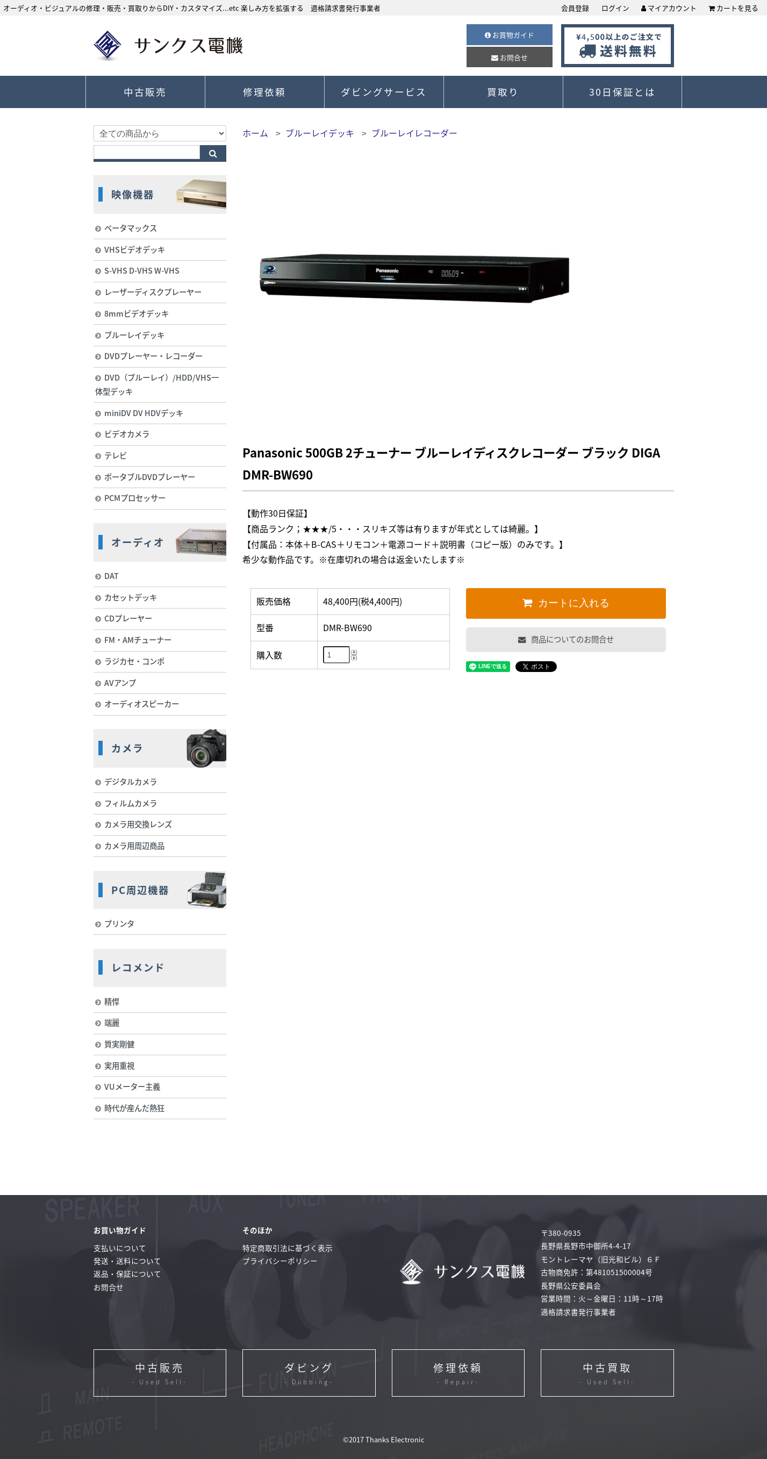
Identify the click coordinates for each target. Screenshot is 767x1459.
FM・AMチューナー (137, 640)
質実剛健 (119, 1044)
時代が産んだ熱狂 (134, 1108)
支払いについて (120, 1247)
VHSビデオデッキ (134, 249)
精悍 (111, 1001)
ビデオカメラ (126, 434)
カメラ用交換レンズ (138, 824)
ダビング (309, 1374)
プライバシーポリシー (280, 1260)
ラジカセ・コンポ (134, 661)
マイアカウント (669, 8)
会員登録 (575, 8)
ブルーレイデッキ (319, 132)
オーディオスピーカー (141, 704)
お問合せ (509, 57)
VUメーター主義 (132, 1086)
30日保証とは (622, 92)
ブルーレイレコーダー (414, 132)
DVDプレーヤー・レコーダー (153, 356)
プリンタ (119, 923)
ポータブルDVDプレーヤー (149, 477)
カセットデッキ (130, 597)
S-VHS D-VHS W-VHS (142, 270)
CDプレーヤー (128, 618)
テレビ (115, 455)
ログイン (615, 8)
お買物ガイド (509, 35)
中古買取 (607, 1374)
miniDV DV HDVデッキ (143, 413)
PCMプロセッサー (135, 498)
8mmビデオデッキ (136, 313)
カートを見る (733, 8)
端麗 (111, 1022)
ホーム (255, 132)
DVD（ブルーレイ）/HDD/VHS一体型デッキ (157, 384)
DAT (111, 576)
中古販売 (145, 92)
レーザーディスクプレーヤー (153, 292)
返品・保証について (127, 1273)
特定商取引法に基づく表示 (287, 1247)
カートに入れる (572, 603)
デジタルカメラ (130, 782)
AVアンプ (120, 683)
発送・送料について (127, 1260)
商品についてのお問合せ (571, 639)
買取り (503, 92)
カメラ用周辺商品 (134, 846)
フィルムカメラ (130, 803)
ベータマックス (130, 228)
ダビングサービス (384, 92)
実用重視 (119, 1065)
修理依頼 (264, 92)
